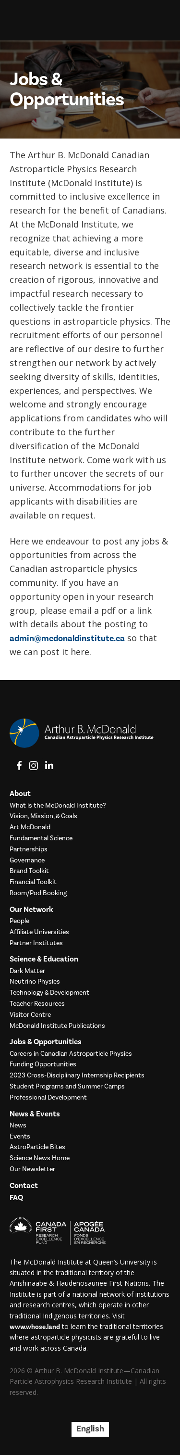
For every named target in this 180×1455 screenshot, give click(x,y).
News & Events (35, 1114)
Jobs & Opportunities (46, 1042)
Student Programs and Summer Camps (67, 1087)
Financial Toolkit (33, 882)
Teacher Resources (37, 1004)
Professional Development (48, 1098)
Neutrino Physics (35, 982)
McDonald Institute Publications (57, 1026)
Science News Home (40, 1158)
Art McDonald (30, 827)
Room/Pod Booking (38, 893)
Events (20, 1137)
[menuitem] (90, 1429)
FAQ (16, 1197)
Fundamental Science (41, 839)
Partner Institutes (36, 943)
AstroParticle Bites (37, 1147)
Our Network (31, 909)
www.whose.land (35, 1327)
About (20, 793)
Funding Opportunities (43, 1065)
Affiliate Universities (39, 932)
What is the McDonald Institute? (58, 806)
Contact (24, 1185)
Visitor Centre (30, 1015)
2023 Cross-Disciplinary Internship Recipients (77, 1076)
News (18, 1126)
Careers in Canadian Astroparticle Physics (71, 1054)
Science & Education (44, 959)
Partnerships (29, 850)
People (19, 921)
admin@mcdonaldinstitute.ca (67, 638)
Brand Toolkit (29, 871)
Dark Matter (27, 971)
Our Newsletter (32, 1169)
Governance (27, 861)
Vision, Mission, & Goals (43, 816)
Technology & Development (49, 993)
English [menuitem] (90, 1428)
